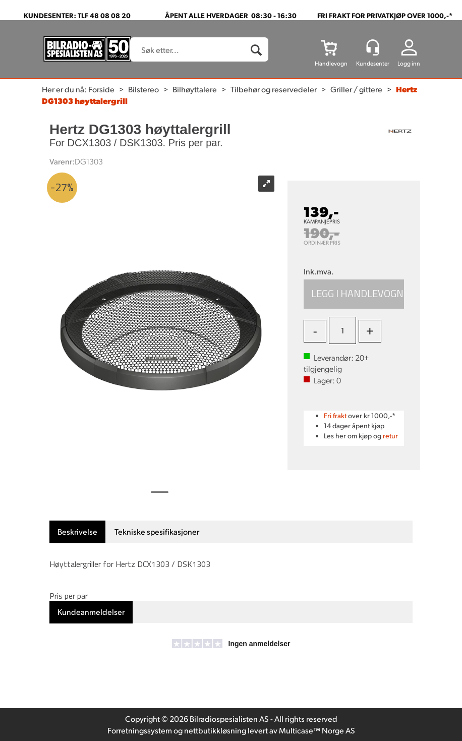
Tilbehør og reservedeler (273, 89)
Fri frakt (335, 415)
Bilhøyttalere (194, 89)
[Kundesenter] (373, 47)
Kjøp (354, 294)
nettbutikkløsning (215, 730)
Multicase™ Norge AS (317, 730)
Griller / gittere (356, 89)
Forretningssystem (139, 730)
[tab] (77, 532)
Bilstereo (143, 89)
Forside (101, 89)
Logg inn (408, 63)
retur (390, 435)
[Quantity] (342, 330)
